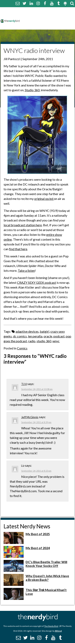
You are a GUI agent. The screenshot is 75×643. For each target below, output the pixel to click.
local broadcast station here (23, 225)
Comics (22, 348)
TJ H (24, 384)
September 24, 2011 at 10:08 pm (37, 389)
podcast (59, 336)
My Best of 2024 (38, 548)
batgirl (44, 331)
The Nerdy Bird (51, 626)
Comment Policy (34, 15)
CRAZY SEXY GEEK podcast (36, 282)
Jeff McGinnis (29, 417)
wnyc (56, 341)
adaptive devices (27, 331)
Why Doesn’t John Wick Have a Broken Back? (47, 577)
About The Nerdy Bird (39, 11)
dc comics (20, 336)
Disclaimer (59, 15)
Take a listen (26, 270)
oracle (48, 336)
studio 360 (44, 341)
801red (58, 631)
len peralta (35, 336)
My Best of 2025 (38, 534)
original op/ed (44, 198)
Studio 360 (32, 90)
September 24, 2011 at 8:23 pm (36, 470)
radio (31, 341)
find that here (18, 249)
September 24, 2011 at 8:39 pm (36, 422)
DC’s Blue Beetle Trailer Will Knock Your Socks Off (46, 564)
